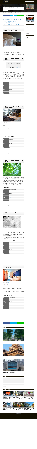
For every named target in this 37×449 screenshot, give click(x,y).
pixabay (8, 122)
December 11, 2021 (18, 67)
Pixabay (4, 46)
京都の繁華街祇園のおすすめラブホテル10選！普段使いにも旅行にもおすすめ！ (30, 21)
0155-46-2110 (10, 197)
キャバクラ (27, 27)
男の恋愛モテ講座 (27, 33)
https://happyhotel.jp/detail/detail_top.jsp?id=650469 (14, 306)
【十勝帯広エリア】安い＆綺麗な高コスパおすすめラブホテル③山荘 (9, 21)
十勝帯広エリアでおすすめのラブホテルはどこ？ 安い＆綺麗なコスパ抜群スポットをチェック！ (12, 19)
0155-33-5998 (10, 250)
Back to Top (18, 413)
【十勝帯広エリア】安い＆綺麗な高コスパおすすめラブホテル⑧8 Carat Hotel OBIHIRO (11, 24)
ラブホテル (27, 30)
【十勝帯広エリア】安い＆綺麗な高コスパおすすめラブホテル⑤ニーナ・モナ (10, 22)
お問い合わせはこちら (28, 39)
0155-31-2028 (10, 305)
